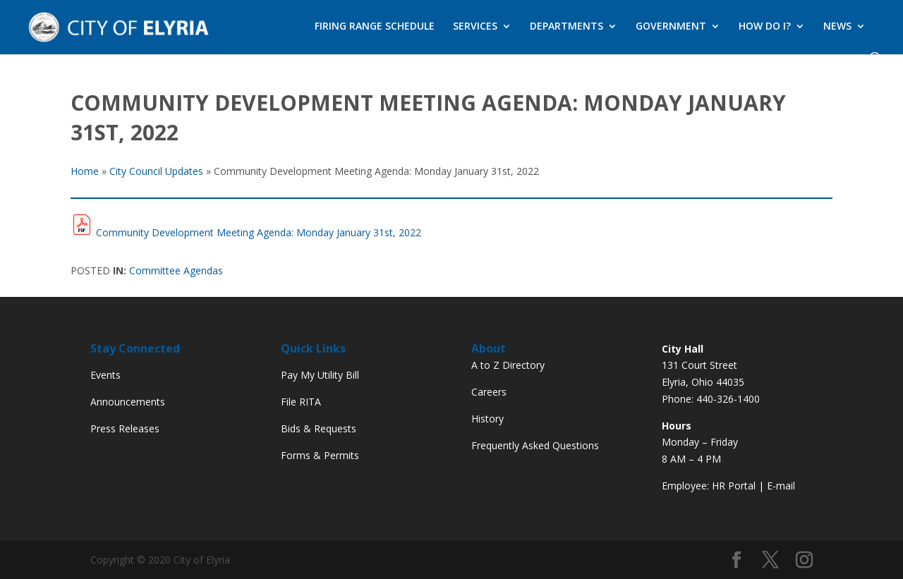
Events (105, 375)
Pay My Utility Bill (320, 375)
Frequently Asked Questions (535, 445)
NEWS (837, 26)
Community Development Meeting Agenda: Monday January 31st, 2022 (258, 232)
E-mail (781, 485)
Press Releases (124, 428)
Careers (489, 391)
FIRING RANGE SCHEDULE (375, 26)
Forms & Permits (320, 455)
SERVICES (475, 26)
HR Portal (734, 485)
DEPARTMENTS (566, 26)
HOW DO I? (765, 26)
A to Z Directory (508, 365)
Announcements (127, 401)
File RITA (301, 401)
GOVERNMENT (671, 26)
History (487, 418)
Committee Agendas (176, 270)
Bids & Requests (318, 428)
